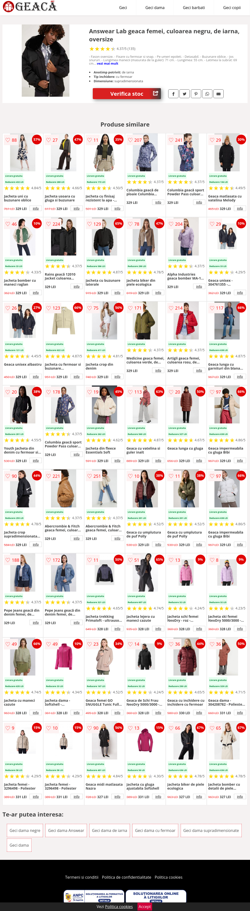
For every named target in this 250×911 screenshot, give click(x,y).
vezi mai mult (107, 63)
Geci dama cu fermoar (155, 830)
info (36, 208)
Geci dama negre (25, 830)
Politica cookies (169, 877)
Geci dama (155, 7)
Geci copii (232, 7)
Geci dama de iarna (109, 830)
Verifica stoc (135, 93)
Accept (145, 906)
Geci (123, 7)
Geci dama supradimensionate (211, 830)
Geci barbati (194, 7)
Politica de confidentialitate (126, 877)
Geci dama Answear (66, 830)
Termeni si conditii (82, 877)
